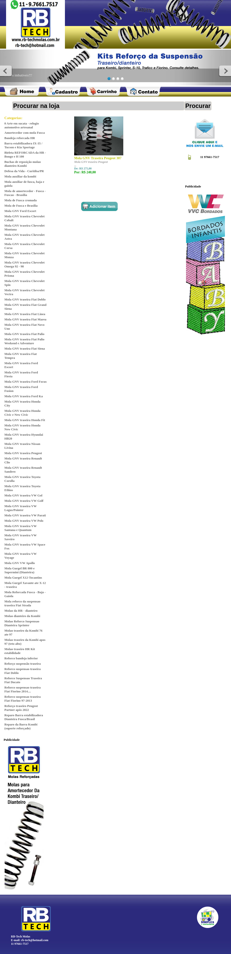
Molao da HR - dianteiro (20, 610)
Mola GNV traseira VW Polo (23, 520)
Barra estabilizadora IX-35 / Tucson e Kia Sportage (23, 145)
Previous (6, 70)
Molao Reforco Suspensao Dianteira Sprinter (21, 623)
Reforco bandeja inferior (21, 658)
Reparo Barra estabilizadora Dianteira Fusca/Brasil (23, 717)
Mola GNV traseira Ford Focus (25, 381)
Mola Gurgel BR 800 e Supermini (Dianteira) (19, 570)
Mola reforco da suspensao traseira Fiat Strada (22, 603)
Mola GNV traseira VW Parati (25, 515)
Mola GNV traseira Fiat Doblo (24, 299)
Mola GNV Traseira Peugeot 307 (97, 158)
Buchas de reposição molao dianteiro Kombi (22, 164)
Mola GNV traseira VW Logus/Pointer (20, 508)
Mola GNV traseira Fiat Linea (24, 314)
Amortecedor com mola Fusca (24, 132)
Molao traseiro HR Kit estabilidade (19, 651)
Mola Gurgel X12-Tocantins (23, 577)
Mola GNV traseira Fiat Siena (24, 348)
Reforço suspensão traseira (22, 663)
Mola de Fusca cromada (20, 200)
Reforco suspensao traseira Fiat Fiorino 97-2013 (22, 698)
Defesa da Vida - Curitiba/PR (24, 171)
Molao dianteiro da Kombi (22, 616)
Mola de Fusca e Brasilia (21, 205)
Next (224, 70)
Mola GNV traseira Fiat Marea (25, 319)
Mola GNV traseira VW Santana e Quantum (20, 528)
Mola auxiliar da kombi (20, 176)
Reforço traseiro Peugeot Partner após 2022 (21, 708)
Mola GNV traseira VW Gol (23, 495)
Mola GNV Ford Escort (20, 211)
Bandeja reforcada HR (19, 138)
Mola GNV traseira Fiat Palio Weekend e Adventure (24, 341)
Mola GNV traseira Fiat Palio (24, 334)
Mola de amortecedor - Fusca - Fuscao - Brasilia (25, 193)
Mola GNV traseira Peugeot (23, 453)
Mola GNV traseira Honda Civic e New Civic (22, 412)
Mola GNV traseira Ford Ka (23, 396)
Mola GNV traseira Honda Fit (24, 420)
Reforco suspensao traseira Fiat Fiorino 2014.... (22, 689)
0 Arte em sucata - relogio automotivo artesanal (21, 125)
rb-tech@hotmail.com (34, 940)
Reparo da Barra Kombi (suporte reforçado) (20, 726)
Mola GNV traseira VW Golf (23, 501)
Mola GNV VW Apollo (19, 563)
